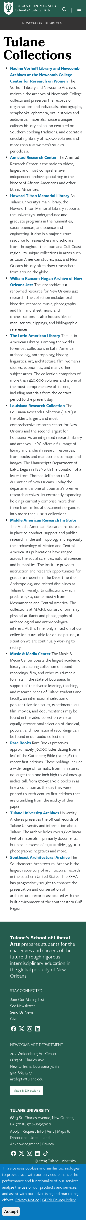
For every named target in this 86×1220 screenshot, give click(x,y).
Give (13, 1018)
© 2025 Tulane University (55, 1161)
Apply (14, 1131)
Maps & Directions (26, 1090)
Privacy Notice (27, 1200)
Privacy (48, 1144)
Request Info (33, 1131)
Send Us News (22, 1012)
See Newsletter (22, 1006)
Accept (11, 1211)
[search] (64, 10)
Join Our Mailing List (27, 999)
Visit (50, 1131)
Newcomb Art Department (43, 23)
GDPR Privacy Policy (58, 1200)
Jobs (34, 1137)
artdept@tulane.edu (26, 1079)
